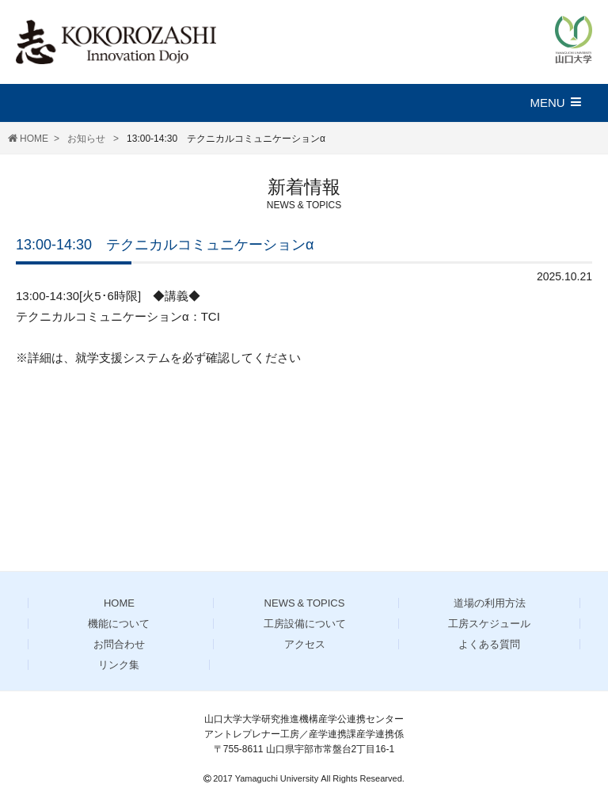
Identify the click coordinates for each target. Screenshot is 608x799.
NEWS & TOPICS (304, 603)
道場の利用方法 (490, 603)
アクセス (304, 644)
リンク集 (118, 665)
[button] (563, 103)
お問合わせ (119, 644)
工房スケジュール (489, 623)
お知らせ (87, 138)
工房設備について (305, 623)
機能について (119, 623)
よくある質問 (489, 644)
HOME (34, 138)
